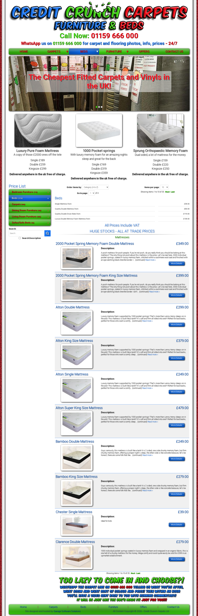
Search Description (31, 238)
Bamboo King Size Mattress (76, 476)
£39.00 (183, 512)
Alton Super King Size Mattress (79, 408)
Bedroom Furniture (24, 192)
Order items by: (74, 187)
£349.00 (182, 243)
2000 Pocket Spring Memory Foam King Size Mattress (96, 275)
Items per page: (152, 187)
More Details (176, 263)
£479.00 (182, 408)
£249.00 (182, 374)
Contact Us (174, 51)
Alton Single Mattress (72, 374)
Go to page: (82, 193)
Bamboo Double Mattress (75, 441)
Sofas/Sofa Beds (23, 222)
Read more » (150, 260)
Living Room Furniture (26, 216)
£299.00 (182, 307)
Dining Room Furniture (26, 210)
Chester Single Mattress (74, 512)
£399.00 (182, 275)
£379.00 (182, 340)
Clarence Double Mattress (75, 542)
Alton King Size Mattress (74, 340)
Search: (12, 229)
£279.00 (182, 476)
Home (24, 51)
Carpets (53, 51)
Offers (144, 51)
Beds (84, 51)
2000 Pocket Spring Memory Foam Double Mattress (95, 243)
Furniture (114, 51)
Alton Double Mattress (72, 307)
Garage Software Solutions (67, 611)
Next (167, 192)
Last (172, 192)
